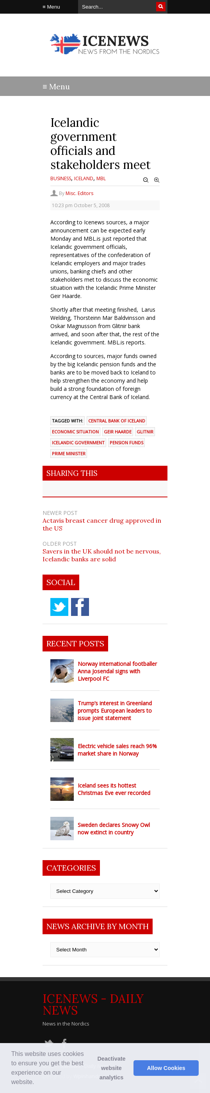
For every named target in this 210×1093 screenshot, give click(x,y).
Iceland (83, 178)
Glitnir (145, 432)
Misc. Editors (79, 193)
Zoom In (157, 180)
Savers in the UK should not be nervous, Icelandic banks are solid (102, 555)
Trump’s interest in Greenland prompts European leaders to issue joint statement (115, 710)
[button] (37, 1083)
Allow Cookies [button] (166, 1068)
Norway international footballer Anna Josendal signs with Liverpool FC (117, 671)
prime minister (68, 453)
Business (60, 178)
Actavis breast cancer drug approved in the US (102, 524)
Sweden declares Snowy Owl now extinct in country (114, 828)
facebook (80, 607)
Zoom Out (146, 180)
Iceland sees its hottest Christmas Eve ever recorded (114, 789)
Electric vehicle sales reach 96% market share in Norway (117, 749)
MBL (101, 178)
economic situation (75, 432)
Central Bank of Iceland (116, 421)
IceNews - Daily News (93, 1004)
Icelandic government (78, 442)
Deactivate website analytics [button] (111, 1068)
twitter (59, 607)
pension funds (126, 442)
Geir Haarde (118, 432)
